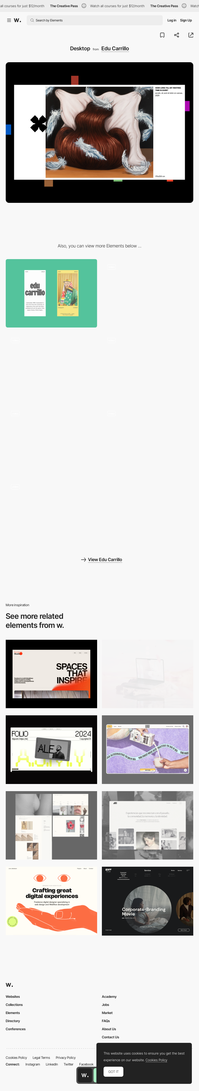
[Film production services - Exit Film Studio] (147, 901)
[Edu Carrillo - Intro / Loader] (147, 293)
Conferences (16, 1029)
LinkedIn (52, 1064)
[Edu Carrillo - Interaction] (51, 513)
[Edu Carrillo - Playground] (51, 440)
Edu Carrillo (115, 48)
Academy (109, 996)
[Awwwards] (17, 20)
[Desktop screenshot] (51, 825)
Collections (14, 1005)
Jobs (105, 1005)
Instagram (33, 1064)
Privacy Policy (66, 1057)
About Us (109, 1029)
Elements (13, 1013)
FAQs (106, 1021)
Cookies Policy (16, 1057)
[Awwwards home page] (85, 1075)
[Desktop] (51, 674)
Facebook (86, 1064)
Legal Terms (41, 1057)
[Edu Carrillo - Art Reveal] (147, 440)
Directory (13, 1021)
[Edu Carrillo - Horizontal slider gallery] (147, 366)
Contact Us (110, 1037)
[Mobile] (51, 293)
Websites (13, 996)
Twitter (68, 1064)
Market (107, 1013)
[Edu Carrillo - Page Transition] (51, 366)
